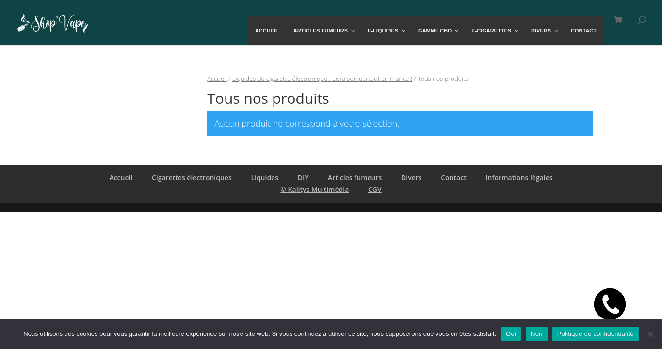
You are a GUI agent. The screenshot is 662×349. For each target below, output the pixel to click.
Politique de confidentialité (595, 333)
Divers (411, 177)
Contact (453, 177)
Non (537, 333)
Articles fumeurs (355, 177)
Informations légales (518, 177)
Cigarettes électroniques (192, 177)
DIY (303, 177)
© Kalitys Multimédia (314, 189)
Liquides (264, 177)
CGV (375, 189)
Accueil (216, 78)
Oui (511, 333)
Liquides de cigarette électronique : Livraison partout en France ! (322, 78)
